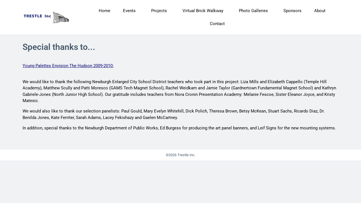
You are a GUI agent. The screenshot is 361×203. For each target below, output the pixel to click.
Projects (160, 11)
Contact (217, 23)
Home (104, 10)
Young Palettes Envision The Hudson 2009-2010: (68, 65)
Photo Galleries (255, 11)
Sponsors (292, 10)
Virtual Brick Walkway (204, 11)
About (321, 11)
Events (130, 11)
